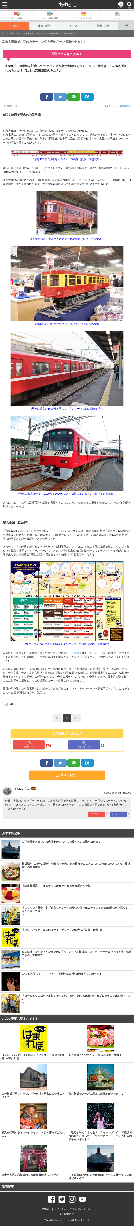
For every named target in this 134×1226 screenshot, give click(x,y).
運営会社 (46, 1209)
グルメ (73, 25)
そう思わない (118, 814)
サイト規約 (60, 1209)
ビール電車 (72, 652)
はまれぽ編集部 (123, 106)
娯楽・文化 (103, 25)
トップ (14, 25)
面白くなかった (84, 744)
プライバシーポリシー (81, 1209)
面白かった (29, 744)
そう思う (96, 814)
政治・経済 (44, 25)
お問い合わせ (67, 1213)
